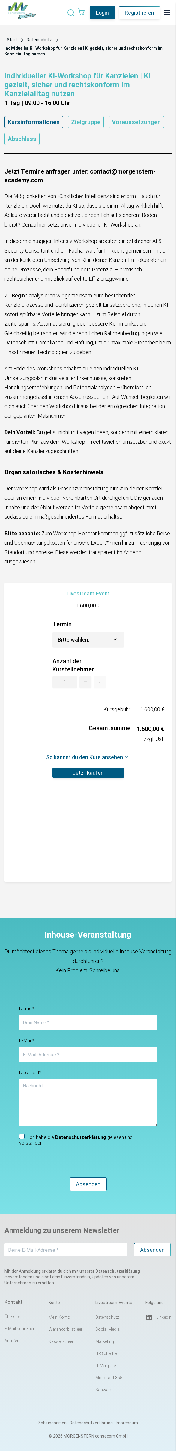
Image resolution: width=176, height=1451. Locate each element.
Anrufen (11, 1340)
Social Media (107, 1329)
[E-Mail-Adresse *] (88, 1054)
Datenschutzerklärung (91, 1422)
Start (12, 39)
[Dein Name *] (88, 1022)
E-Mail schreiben (19, 1328)
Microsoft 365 (108, 1377)
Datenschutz (39, 39)
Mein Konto (59, 1317)
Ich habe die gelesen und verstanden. (76, 1140)
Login (102, 13)
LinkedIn (158, 1317)
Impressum (127, 1422)
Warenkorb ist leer (65, 1329)
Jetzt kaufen (88, 773)
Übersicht (13, 1316)
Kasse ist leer (61, 1341)
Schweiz (103, 1390)
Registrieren (139, 13)
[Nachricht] (88, 1102)
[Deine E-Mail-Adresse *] (65, 1249)
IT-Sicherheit (107, 1353)
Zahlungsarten (52, 1422)
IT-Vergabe (105, 1365)
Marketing (104, 1341)
